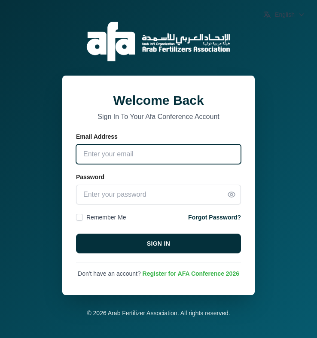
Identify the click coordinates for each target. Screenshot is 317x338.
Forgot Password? (214, 217)
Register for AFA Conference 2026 (191, 273)
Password (90, 177)
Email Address (97, 136)
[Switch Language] (284, 14)
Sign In (159, 243)
